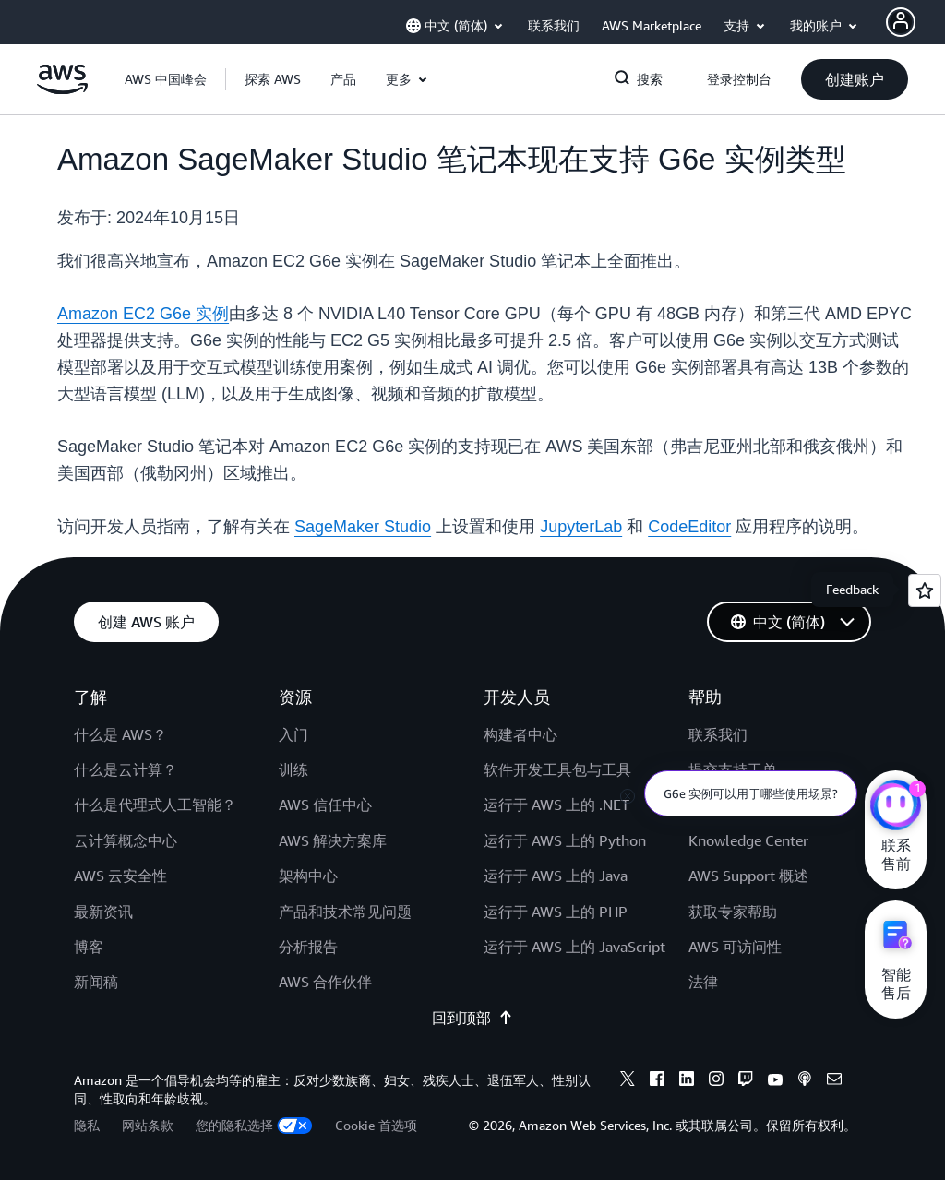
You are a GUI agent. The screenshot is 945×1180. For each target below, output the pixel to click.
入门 (293, 734)
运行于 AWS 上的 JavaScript (574, 946)
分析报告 (308, 946)
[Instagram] (716, 1081)
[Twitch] (745, 1081)
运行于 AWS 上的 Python (565, 840)
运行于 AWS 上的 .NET (556, 804)
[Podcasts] (804, 1081)
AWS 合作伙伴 (325, 981)
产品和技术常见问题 (345, 911)
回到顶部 (472, 1017)
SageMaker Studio (362, 527)
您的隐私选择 (254, 1125)
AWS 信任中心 (325, 804)
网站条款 (147, 1125)
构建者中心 (520, 734)
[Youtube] (775, 1081)
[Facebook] (657, 1081)
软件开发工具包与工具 (557, 769)
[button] (273, 79)
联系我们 (718, 734)
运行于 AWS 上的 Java (556, 875)
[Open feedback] (924, 590)
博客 (88, 946)
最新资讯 (103, 911)
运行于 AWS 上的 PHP (556, 911)
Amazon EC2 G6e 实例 (143, 313)
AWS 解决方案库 (333, 840)
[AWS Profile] (900, 22)
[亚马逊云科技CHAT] (896, 807)
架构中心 (308, 875)
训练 (293, 769)
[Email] (834, 1081)
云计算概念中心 (125, 840)
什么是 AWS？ (120, 734)
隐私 (87, 1125)
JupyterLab (581, 527)
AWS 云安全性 (120, 875)
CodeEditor (689, 527)
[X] (627, 1081)
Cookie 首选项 (376, 1125)
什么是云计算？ (125, 769)
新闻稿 (96, 981)
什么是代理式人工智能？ (155, 804)
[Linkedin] (686, 1081)
